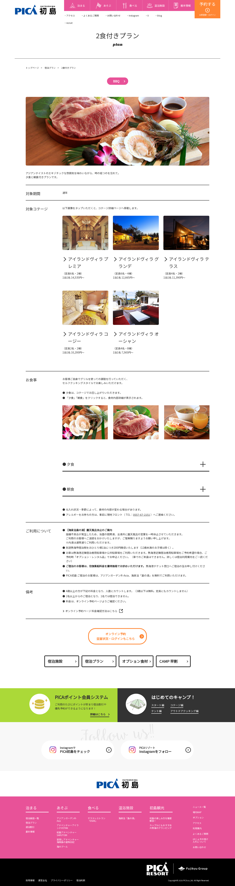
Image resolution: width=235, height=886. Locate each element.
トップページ (32, 67)
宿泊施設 (55, 661)
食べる (93, 808)
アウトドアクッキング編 (184, 711)
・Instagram (133, 15)
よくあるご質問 (200, 833)
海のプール (62, 846)
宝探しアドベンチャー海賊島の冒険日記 (68, 841)
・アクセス (69, 15)
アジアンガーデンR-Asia (67, 819)
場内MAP (197, 812)
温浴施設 (126, 808)
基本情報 (30, 831)
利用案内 (197, 828)
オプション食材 (135, 661)
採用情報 (30, 880)
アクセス (197, 822)
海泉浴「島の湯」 (127, 818)
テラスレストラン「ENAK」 (96, 819)
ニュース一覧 (199, 806)
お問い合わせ (199, 847)
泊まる (31, 808)
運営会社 (42, 880)
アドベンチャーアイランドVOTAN (68, 826)
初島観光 (157, 808)
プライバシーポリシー (62, 880)
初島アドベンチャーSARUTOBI (67, 833)
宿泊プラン (50, 67)
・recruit (68, 22)
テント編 (156, 711)
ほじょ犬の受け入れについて (200, 840)
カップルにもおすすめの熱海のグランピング (161, 826)
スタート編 (157, 705)
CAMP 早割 (168, 661)
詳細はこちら (98, 714)
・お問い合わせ (112, 15)
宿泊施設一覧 (32, 818)
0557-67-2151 (141, 514)
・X (147, 15)
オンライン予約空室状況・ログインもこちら (116, 636)
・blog (158, 15)
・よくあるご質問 (90, 15)
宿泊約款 (80, 880)
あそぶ (62, 808)
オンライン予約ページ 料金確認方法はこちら (91, 611)
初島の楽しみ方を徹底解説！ (161, 819)
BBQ (116, 81)
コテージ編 (176, 705)
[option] (85, 422)
